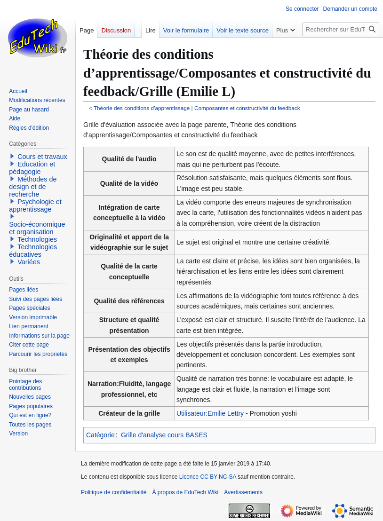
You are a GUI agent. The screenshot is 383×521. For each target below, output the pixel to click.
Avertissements (243, 492)
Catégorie (100, 435)
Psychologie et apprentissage (35, 205)
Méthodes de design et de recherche (32, 186)
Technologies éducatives (33, 250)
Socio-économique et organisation (37, 228)
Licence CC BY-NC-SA (207, 477)
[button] (12, 156)
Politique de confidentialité (113, 492)
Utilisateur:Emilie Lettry (210, 413)
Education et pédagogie (32, 167)
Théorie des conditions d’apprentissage (142, 108)
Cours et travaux (42, 156)
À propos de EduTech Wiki (185, 492)
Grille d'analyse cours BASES (164, 435)
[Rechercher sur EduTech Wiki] (341, 29)
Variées (28, 262)
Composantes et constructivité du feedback (247, 108)
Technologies (37, 239)
